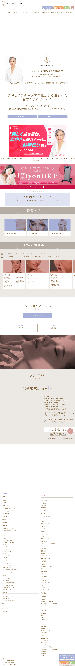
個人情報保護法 (6, 488)
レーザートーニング (7, 539)
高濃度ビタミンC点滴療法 (8, 562)
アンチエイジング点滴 (46, 621)
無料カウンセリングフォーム (9, 505)
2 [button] (33, 191)
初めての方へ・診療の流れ (9, 485)
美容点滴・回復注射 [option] (54, 276)
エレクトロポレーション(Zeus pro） (11, 544)
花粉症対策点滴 (45, 619)
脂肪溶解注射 (45, 607)
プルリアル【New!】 (19, 304)
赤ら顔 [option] (55, 274)
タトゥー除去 (45, 599)
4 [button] (37, 191)
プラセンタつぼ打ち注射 (8, 557)
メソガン (6, 302)
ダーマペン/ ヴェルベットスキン (6, 534)
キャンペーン (6, 474)
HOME (4, 471)
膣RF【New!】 (6, 573)
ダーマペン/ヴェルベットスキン (45, 569)
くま (42, 560)
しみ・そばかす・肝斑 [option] (37, 274)
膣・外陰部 (43, 588)
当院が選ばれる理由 (22, 117)
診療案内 (5, 476)
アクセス (5, 477)
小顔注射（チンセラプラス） (19, 302)
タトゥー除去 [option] (34, 276)
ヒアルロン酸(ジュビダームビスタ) (45, 491)
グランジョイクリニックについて (10, 483)
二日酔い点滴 (45, 615)
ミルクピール (30, 300)
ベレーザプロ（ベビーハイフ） (7, 298)
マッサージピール (19, 297)
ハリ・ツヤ (43, 501)
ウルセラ (17, 299)
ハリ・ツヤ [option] (19, 274)
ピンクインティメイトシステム (57, 297)
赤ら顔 (42, 554)
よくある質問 (6, 487)
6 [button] (41, 191)
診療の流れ (37, 336)
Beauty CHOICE (6, 586)
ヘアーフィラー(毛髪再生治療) (44, 550)
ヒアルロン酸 (7, 306)
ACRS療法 (6, 300)
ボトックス (6, 301)
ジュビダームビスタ (7, 525)
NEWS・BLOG (5, 491)
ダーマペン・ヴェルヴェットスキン (8, 305)
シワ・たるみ (44, 474)
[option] (14, 294)
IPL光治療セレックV (7, 537)
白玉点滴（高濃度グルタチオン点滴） (50, 625)
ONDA (4, 546)
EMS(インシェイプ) (46, 605)
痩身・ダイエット (45, 602)
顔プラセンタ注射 (55, 304)
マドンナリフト (18, 300)
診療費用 (4, 494)
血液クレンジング (7, 564)
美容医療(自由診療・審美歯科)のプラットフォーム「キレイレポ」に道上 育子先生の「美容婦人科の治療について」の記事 (40, 159)
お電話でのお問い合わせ (8, 503)
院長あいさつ (52, 117)
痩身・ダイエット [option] (43, 276)
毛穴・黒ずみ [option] (27, 274)
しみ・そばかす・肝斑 (45, 533)
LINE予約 (5, 507)
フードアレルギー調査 (8, 561)
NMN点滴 (44, 628)
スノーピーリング (55, 300)
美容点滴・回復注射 (45, 614)
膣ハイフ (5, 572)
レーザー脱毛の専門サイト (9, 636)
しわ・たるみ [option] (12, 274)
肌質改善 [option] (11, 276)
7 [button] (43, 191)
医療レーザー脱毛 (7, 542)
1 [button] (31, 191)
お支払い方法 (5, 497)
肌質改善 (43, 567)
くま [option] (59, 274)
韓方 (43, 611)
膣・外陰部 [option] (26, 276)
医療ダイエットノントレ (8, 644)
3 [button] (35, 191)
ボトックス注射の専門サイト (9, 637)
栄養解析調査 (6, 559)
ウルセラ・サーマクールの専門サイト (11, 639)
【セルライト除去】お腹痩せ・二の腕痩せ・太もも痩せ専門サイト (12, 642)
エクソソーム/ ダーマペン (44, 488)
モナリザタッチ (6, 570)
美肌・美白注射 (45, 617)
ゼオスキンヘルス (7, 581)
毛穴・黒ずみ (44, 516)
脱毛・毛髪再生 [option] (48, 274)
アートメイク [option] (65, 274)
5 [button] (39, 191)
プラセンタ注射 (6, 553)
